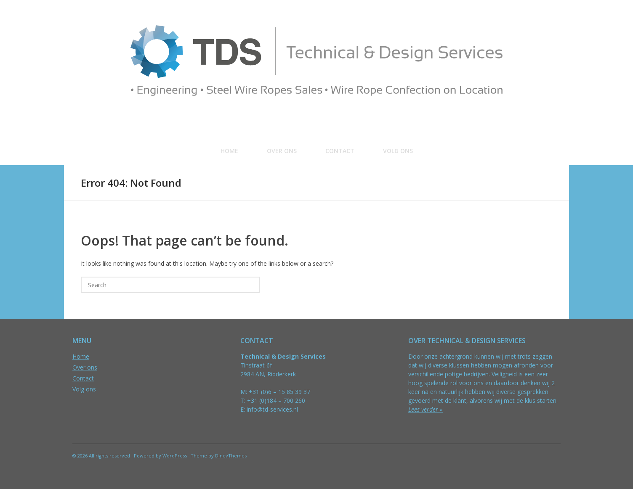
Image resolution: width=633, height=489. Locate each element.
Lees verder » (425, 409)
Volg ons (398, 151)
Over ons (282, 151)
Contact (339, 151)
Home (229, 151)
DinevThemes (231, 455)
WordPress (174, 455)
